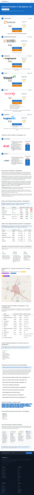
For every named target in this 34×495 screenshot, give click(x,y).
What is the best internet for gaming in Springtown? (13, 389)
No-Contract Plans (4, 477)
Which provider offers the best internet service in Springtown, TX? (16, 367)
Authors (19, 486)
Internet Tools (3, 486)
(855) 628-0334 (17, 124)
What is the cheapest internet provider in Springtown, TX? (14, 379)
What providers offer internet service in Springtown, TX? (14, 397)
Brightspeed (4, 212)
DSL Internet (3, 473)
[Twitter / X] (20, 492)
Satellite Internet (4, 476)
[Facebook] (18, 492)
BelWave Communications (8, 317)
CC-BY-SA (25, 301)
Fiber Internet (3, 470)
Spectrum (19, 473)
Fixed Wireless (22, 41)
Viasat (3, 216)
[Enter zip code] (18, 453)
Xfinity (18, 470)
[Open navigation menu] (32, 1)
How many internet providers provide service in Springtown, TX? (16, 377)
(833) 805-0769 (17, 83)
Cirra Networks (6, 321)
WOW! (18, 480)
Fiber (24, 22)
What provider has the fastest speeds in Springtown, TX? (14, 382)
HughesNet (4, 218)
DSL (25, 59)
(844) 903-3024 (17, 64)
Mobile (27, 41)
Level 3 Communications (8, 337)
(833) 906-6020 (17, 28)
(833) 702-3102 (28, 162)
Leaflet (14, 301)
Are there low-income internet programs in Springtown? (14, 387)
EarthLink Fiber (4, 233)
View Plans (17, 50)
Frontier (3, 209)
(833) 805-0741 (17, 100)
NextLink (5, 319)
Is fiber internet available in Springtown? (11, 384)
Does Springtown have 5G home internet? (11, 392)
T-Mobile (5, 335)
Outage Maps (3, 490)
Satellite (22, 77)
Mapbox (30, 301)
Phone (26, 77)
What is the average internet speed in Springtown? (13, 394)
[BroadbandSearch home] (5, 1)
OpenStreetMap (20, 301)
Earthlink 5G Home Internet (6, 214)
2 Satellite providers (13, 273)
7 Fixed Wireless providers (5, 273)
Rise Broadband (6, 315)
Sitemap (3, 492)
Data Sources (3, 489)
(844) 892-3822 (28, 147)
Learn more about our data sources (23, 447)
